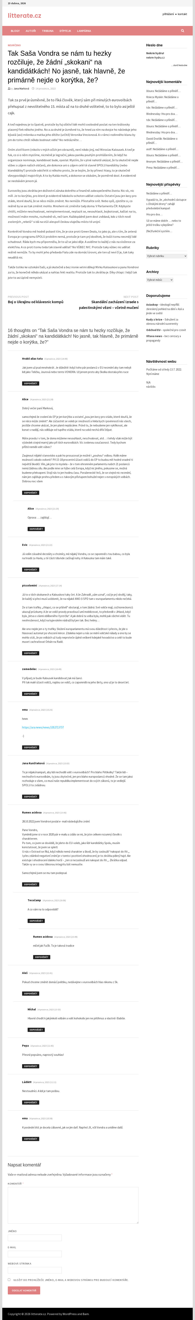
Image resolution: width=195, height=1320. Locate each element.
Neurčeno (14, 45)
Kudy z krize (154, 319)
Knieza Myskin (154, 97)
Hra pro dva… (169, 114)
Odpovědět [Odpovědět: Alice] (30, 492)
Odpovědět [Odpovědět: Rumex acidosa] (30, 884)
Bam (86, 1314)
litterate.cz (24, 15)
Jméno (12, 1231)
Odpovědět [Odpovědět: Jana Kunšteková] (30, 796)
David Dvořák (154, 138)
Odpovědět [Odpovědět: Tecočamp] (36, 920)
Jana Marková (21, 88)
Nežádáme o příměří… (168, 91)
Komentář (16, 1183)
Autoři (31, 31)
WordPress (70, 1314)
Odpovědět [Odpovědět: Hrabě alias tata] (30, 383)
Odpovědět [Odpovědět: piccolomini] (30, 653)
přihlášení (168, 14)
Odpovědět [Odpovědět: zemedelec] (30, 693)
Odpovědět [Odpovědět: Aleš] (30, 993)
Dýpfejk (65, 31)
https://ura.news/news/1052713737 (43, 727)
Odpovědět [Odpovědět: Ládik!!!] (30, 1102)
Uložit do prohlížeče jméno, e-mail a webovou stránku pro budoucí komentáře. (71, 1280)
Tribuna (48, 31)
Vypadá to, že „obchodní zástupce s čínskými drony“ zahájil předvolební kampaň (166, 204)
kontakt (182, 14)
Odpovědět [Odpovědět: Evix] (30, 569)
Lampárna (84, 31)
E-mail (12, 1247)
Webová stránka (19, 1263)
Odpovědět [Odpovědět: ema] (30, 747)
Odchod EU (153, 330)
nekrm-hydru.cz (155, 57)
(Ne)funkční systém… (159, 231)
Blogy (15, 31)
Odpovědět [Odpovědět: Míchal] (36, 1029)
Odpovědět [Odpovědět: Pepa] (30, 1066)
